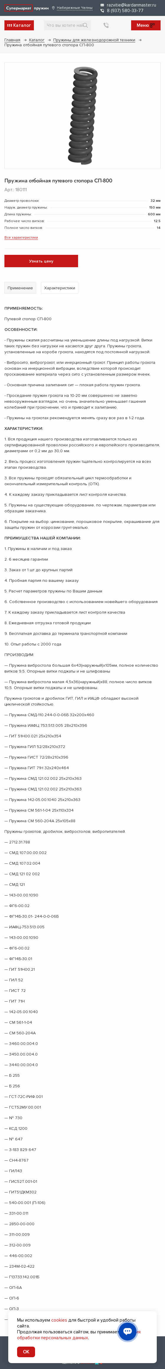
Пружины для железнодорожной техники (94, 39)
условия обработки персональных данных (79, 1335)
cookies (59, 1320)
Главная (12, 39)
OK (26, 1352)
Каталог (36, 39)
